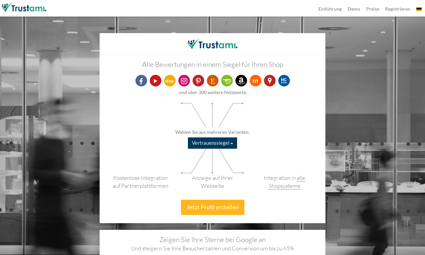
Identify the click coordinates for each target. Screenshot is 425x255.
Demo (354, 9)
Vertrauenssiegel (212, 143)
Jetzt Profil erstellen (213, 207)
